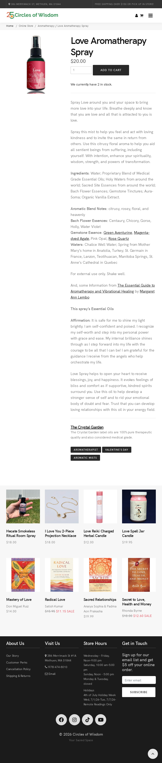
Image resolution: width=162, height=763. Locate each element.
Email (52, 674)
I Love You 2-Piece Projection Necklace (60, 533)
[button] (150, 15)
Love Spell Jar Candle (133, 533)
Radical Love (55, 599)
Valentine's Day (116, 449)
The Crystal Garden (87, 427)
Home (10, 26)
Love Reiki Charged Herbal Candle (99, 533)
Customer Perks (16, 662)
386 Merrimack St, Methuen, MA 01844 (34, 4)
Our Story (12, 655)
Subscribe (138, 692)
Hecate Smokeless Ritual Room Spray (21, 533)
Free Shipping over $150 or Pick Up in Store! (124, 4)
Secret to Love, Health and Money (136, 601)
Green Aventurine (118, 232)
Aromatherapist (86, 449)
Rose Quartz (118, 238)
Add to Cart (110, 70)
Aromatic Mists (85, 457)
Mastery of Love (18, 599)
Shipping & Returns (18, 676)
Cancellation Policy (18, 669)
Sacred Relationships (100, 599)
